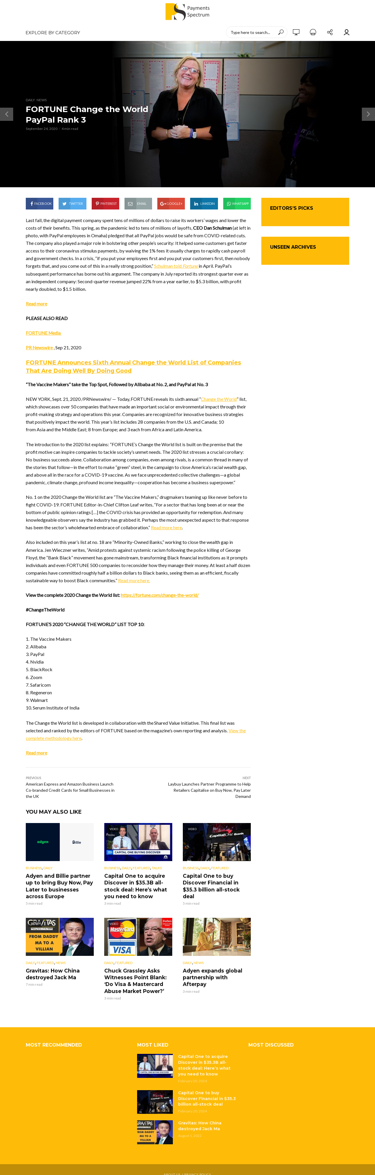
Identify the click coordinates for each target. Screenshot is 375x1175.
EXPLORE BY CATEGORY (52, 32)
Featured (141, 868)
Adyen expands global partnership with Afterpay (215, 972)
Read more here (166, 527)
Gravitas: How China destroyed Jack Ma (51, 972)
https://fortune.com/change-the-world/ (160, 595)
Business (34, 868)
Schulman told (177, 266)
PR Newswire (39, 347)
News (42, 100)
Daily (30, 100)
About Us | (174, 1165)
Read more (36, 303)
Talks (157, 868)
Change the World (219, 399)
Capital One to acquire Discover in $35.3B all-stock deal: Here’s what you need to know (133, 885)
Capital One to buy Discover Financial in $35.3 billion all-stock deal (216, 882)
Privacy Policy (197, 1165)
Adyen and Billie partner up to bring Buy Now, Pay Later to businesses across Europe (59, 885)
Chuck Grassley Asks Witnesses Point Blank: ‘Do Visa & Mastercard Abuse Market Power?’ (138, 978)
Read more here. (134, 580)
